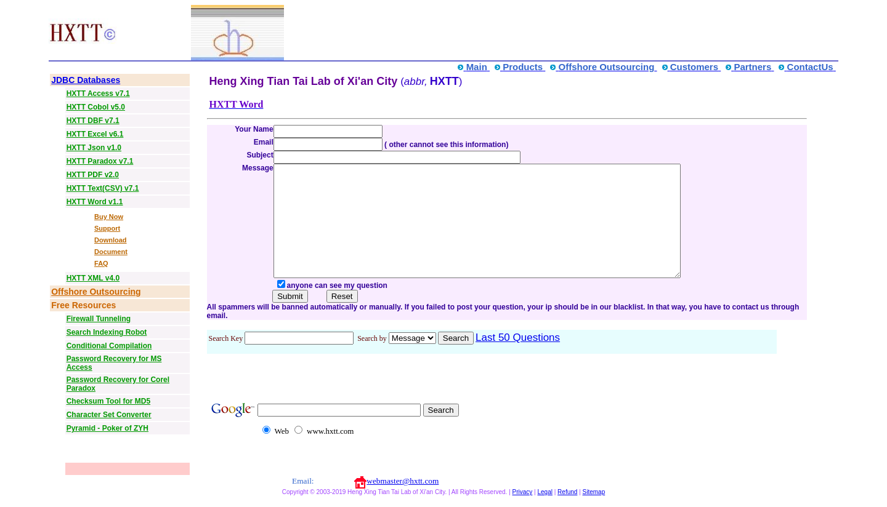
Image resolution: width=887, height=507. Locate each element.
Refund (567, 498)
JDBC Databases (85, 80)
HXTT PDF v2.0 (93, 174)
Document (111, 251)
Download (110, 240)
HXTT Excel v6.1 (95, 134)
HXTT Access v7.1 (98, 93)
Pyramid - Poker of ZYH (107, 428)
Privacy (522, 498)
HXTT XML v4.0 (93, 278)
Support (107, 228)
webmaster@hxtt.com (403, 487)
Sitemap (594, 498)
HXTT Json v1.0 (94, 147)
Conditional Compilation (109, 345)
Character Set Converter (109, 414)
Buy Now (108, 216)
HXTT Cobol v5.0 (96, 107)
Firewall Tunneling (99, 318)
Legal (544, 498)
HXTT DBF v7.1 (93, 120)
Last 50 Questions (518, 359)
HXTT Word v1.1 (95, 202)
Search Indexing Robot (107, 332)
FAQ (101, 263)
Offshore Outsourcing (95, 292)
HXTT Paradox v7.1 (100, 161)
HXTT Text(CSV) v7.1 (103, 188)
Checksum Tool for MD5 (108, 401)
